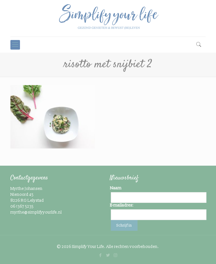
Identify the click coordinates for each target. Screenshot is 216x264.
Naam (116, 188)
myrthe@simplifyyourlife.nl (36, 212)
